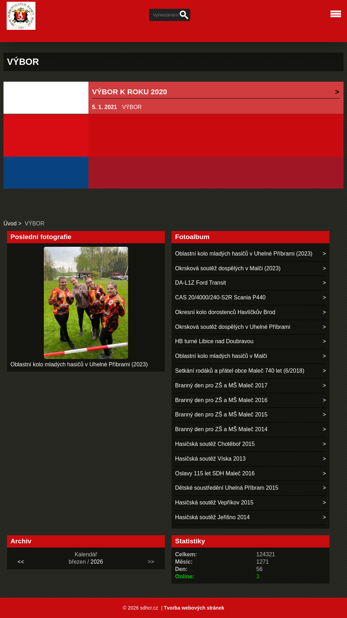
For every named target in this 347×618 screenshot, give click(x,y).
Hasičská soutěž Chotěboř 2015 (215, 444)
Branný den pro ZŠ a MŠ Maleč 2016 (221, 400)
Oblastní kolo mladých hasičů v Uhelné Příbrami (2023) (79, 364)
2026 (97, 562)
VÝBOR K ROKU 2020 (129, 92)
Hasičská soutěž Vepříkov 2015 (214, 502)
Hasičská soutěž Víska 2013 (210, 459)
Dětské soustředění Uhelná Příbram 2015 (226, 488)
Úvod (10, 223)
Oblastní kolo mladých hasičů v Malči (221, 356)
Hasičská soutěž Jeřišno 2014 (212, 517)
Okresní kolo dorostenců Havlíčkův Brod (225, 312)
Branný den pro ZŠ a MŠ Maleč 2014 (221, 429)
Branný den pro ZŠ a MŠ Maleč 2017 (221, 385)
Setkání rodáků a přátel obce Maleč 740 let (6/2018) (239, 371)
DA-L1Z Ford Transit (200, 283)
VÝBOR (132, 107)
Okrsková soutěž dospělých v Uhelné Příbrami (232, 327)
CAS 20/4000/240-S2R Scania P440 (220, 297)
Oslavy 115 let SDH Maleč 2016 (215, 473)
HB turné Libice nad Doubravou (214, 341)
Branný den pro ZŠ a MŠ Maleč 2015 (221, 414)
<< (21, 562)
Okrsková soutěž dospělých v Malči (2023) (228, 268)
